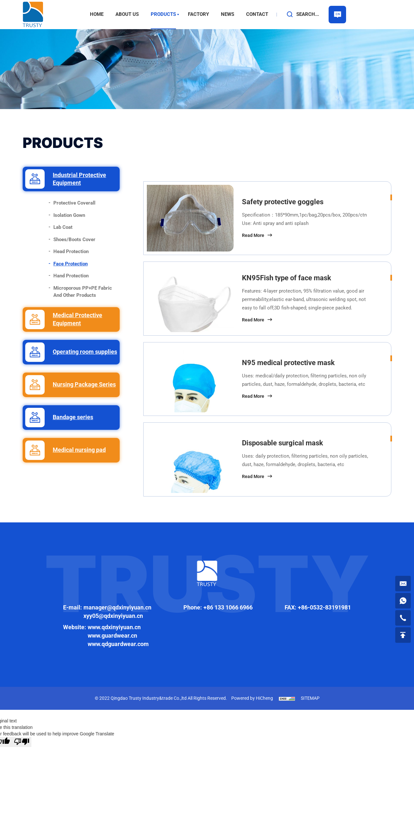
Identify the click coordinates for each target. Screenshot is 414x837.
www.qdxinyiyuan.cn (114, 627)
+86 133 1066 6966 (228, 607)
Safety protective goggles (282, 202)
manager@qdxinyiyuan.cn (117, 607)
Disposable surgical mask (282, 443)
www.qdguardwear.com (118, 644)
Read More (253, 235)
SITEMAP (310, 698)
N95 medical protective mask (288, 363)
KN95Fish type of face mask (286, 278)
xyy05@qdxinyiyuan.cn (113, 615)
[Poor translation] (21, 742)
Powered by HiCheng (252, 698)
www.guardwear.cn (112, 635)
